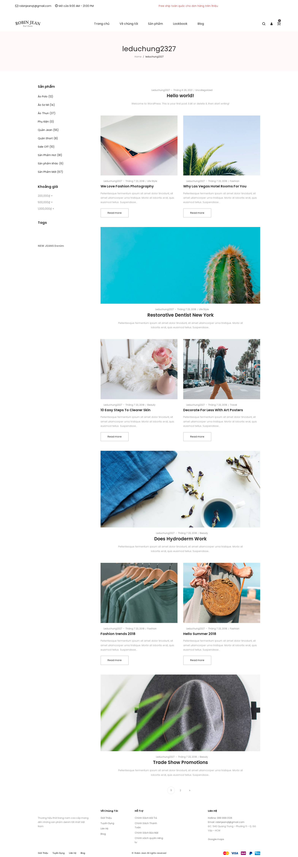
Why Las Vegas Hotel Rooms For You (214, 186)
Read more (115, 213)
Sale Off (43, 147)
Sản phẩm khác (48, 163)
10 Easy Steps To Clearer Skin (126, 410)
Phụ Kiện (43, 121)
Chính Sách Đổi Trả (146, 818)
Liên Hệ (104, 828)
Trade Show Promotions (180, 762)
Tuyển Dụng (107, 823)
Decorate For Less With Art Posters (213, 410)
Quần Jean (45, 130)
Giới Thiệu (106, 818)
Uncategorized (203, 90)
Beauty (151, 404)
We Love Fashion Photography (127, 186)
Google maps (216, 839)
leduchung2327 (159, 90)
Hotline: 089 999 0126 (220, 818)
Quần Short (45, 138)
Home (138, 56)
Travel (233, 404)
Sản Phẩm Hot (47, 155)
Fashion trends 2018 (118, 633)
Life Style (152, 181)
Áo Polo (43, 96)
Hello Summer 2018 (199, 633)
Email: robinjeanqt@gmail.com (226, 822)
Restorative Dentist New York (180, 315)
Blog (103, 833)
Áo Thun (43, 113)
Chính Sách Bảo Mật (146, 832)
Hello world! (180, 95)
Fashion (234, 181)
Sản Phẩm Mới (47, 172)
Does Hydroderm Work (180, 539)
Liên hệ (72, 853)
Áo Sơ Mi (43, 105)
